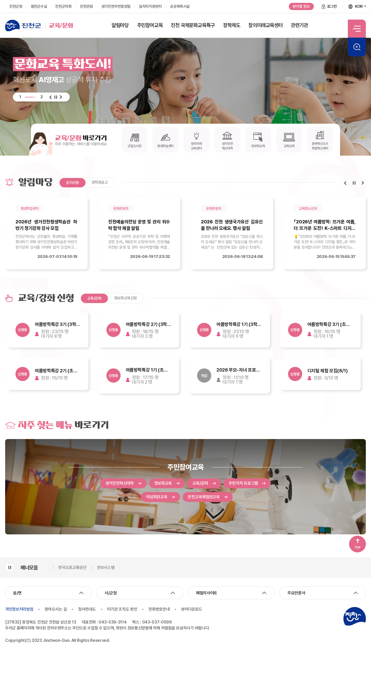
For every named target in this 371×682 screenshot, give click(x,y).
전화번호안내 (159, 609)
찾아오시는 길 (56, 609)
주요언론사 (296, 593)
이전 (50, 97)
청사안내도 (87, 609)
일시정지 (55, 97)
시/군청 (111, 593)
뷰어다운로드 (191, 609)
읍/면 (17, 593)
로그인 (332, 6)
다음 (60, 97)
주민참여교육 (185, 467)
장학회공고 (100, 182)
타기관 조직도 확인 (122, 609)
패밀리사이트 (206, 593)
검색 (357, 47)
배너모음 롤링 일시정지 (9, 567)
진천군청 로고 (354, 616)
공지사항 (72, 182)
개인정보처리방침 (19, 609)
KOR (359, 6)
